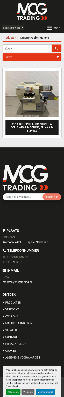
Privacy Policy (15, 343)
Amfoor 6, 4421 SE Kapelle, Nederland (25, 242)
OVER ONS (11, 316)
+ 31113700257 (12, 262)
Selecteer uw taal (12, 27)
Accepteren (13, 392)
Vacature (11, 330)
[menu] (49, 28)
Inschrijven (51, 196)
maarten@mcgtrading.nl (17, 282)
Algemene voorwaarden (22, 357)
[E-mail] (22, 196)
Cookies (10, 350)
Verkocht (12, 309)
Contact (11, 337)
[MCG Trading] (25, 177)
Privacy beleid (12, 386)
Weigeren (28, 392)
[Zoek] (27, 48)
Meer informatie (45, 392)
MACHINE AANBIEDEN (18, 323)
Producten (13, 302)
